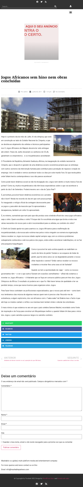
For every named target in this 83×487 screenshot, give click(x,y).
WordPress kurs (48, 478)
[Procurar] (55, 6)
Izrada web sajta (63, 478)
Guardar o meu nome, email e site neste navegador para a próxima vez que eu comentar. (38, 442)
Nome (4, 415)
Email (4, 424)
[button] (70, 12)
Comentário (6, 386)
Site (2, 433)
